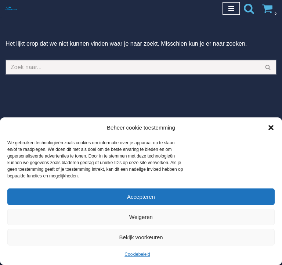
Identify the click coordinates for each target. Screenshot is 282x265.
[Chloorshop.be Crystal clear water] (11, 8)
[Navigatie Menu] (231, 8)
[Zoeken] (248, 8)
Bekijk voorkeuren (141, 237)
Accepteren (141, 197)
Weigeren (141, 217)
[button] (271, 127)
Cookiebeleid (137, 254)
